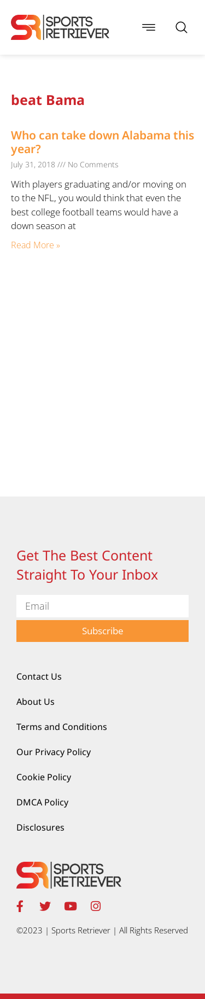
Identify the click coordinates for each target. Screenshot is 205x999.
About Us (35, 702)
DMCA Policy (42, 802)
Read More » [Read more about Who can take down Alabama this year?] (35, 245)
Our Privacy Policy (53, 752)
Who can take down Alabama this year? (102, 141)
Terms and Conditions (61, 727)
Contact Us (39, 676)
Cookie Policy (43, 777)
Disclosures (40, 827)
